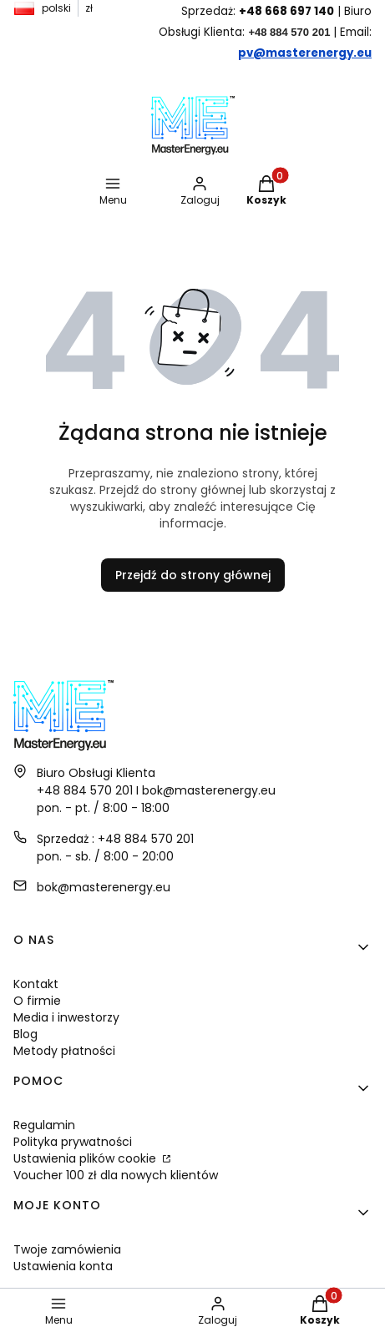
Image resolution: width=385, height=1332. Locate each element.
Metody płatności (64, 1050)
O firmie (37, 1000)
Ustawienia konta (63, 1266)
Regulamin (44, 1125)
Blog (25, 1034)
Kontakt (35, 984)
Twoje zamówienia (67, 1249)
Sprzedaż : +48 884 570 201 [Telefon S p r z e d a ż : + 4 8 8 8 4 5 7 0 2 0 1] (115, 838)
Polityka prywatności (72, 1141)
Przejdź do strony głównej (193, 575)
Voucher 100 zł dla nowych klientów (115, 1175)
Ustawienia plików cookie (86, 1158)
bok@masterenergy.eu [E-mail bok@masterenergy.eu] (103, 887)
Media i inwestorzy (66, 1017)
